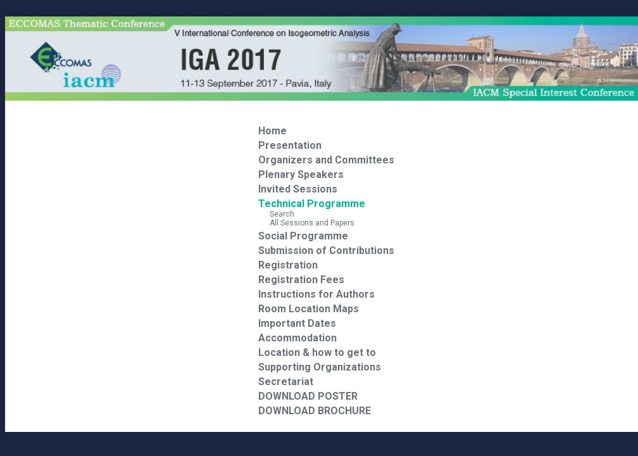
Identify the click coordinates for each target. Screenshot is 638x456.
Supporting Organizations (319, 367)
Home (272, 131)
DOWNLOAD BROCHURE (314, 411)
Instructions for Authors (316, 294)
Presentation (290, 145)
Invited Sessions (297, 189)
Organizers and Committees (326, 160)
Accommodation (297, 338)
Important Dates (297, 323)
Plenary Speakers (301, 174)
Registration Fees (301, 280)
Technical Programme (311, 204)
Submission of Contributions (326, 250)
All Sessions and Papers (306, 222)
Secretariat (285, 382)
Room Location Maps (308, 309)
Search (276, 214)
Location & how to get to (317, 352)
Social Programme (303, 236)
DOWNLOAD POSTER (308, 396)
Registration (288, 265)
